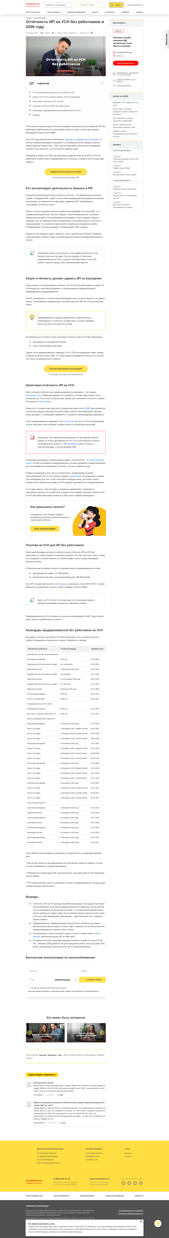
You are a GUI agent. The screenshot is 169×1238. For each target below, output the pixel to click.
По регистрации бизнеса (46, 1149)
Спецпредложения (124, 86)
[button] (29, 1028)
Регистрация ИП (61, 1192)
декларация (72, 440)
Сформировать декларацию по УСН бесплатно (128, 74)
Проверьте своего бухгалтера (124, 189)
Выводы (36, 111)
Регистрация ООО (34, 1192)
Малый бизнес (87, 1192)
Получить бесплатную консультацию (65, 365)
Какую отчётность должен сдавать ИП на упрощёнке (56, 96)
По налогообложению (45, 1156)
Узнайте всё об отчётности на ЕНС (65, 168)
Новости (139, 1192)
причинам (62, 580)
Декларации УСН (92, 1153)
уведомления (76, 472)
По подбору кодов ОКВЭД (47, 1153)
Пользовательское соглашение (131, 1207)
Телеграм (42, 1051)
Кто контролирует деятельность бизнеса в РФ (53, 92)
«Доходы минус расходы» (87, 136)
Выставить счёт (92, 1156)
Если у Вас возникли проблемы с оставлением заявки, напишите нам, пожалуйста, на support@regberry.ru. (63, 987)
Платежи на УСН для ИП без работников (51, 104)
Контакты (128, 1149)
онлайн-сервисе (44, 398)
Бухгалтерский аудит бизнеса (48, 1159)
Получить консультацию (56, 5)
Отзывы (128, 1153)
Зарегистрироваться (135, 5)
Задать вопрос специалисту (42, 1071)
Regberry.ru (33, 5)
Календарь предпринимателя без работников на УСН (57, 108)
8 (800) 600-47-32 (62, 1175)
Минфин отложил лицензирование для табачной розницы (125, 133)
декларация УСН (33, 391)
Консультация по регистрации (124, 175)
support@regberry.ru (99, 1175)
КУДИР (87, 404)
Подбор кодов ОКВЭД (121, 168)
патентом (69, 417)
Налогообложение (114, 1192)
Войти (118, 5)
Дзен (60, 1051)
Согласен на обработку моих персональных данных (48, 984)
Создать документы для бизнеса (126, 80)
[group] (45, 1029)
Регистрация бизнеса (94, 1149)
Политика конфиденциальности (130, 1210)
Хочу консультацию (44, 525)
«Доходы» (69, 136)
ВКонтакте (52, 1051)
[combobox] (66, 976)
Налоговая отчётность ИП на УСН (48, 100)
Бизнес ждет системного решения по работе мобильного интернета (125, 111)
